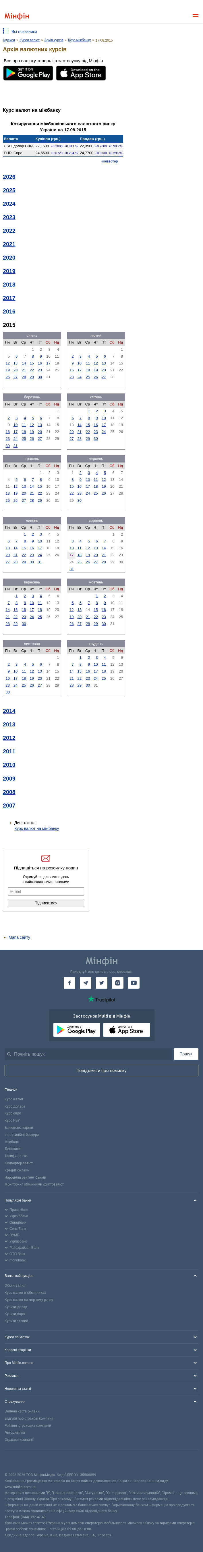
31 (15, 446)
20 (15, 370)
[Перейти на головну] (17, 16)
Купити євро (15, 1314)
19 (7, 370)
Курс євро (13, 1113)
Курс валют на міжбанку (36, 828)
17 (48, 363)
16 (40, 363)
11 (88, 363)
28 (24, 377)
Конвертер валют (19, 1163)
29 (32, 377)
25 (88, 377)
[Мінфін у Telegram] (85, 983)
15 (32, 363)
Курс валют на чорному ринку (29, 1300)
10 (79, 363)
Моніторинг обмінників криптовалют (34, 1184)
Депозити (12, 1149)
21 (24, 370)
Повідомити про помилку (102, 1070)
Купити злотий (16, 1321)
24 (79, 377)
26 (7, 377)
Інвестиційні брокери (22, 1135)
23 (40, 370)
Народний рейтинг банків (25, 1177)
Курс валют (14, 1099)
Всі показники (24, 31)
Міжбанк (12, 1142)
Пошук (186, 1054)
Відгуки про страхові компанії (29, 1418)
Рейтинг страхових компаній (28, 1426)
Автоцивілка (15, 1432)
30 (40, 377)
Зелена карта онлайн (22, 1411)
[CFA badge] (17, 1460)
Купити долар (16, 1307)
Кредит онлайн (17, 1170)
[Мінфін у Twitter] (101, 983)
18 (88, 370)
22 (32, 370)
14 (24, 363)
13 (15, 363)
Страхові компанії (19, 1440)
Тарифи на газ (16, 1156)
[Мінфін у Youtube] (134, 983)
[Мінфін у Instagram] (117, 983)
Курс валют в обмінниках (25, 1293)
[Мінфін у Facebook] (69, 983)
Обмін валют (15, 1285)
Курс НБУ (12, 1120)
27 (15, 377)
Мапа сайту (19, 937)
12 (7, 363)
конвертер (110, 161)
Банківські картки (19, 1128)
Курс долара (15, 1106)
